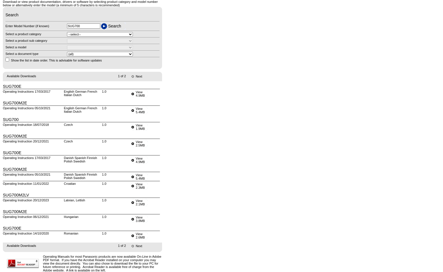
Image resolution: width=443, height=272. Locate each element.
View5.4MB (140, 110)
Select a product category (23, 34)
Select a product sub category (26, 40)
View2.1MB (140, 202)
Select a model (15, 47)
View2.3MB (140, 185)
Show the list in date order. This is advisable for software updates (56, 60)
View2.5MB (140, 143)
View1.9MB (140, 127)
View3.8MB (140, 219)
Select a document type (21, 53)
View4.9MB (140, 93)
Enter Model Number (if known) (27, 26)
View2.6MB (140, 235)
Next (139, 76)
